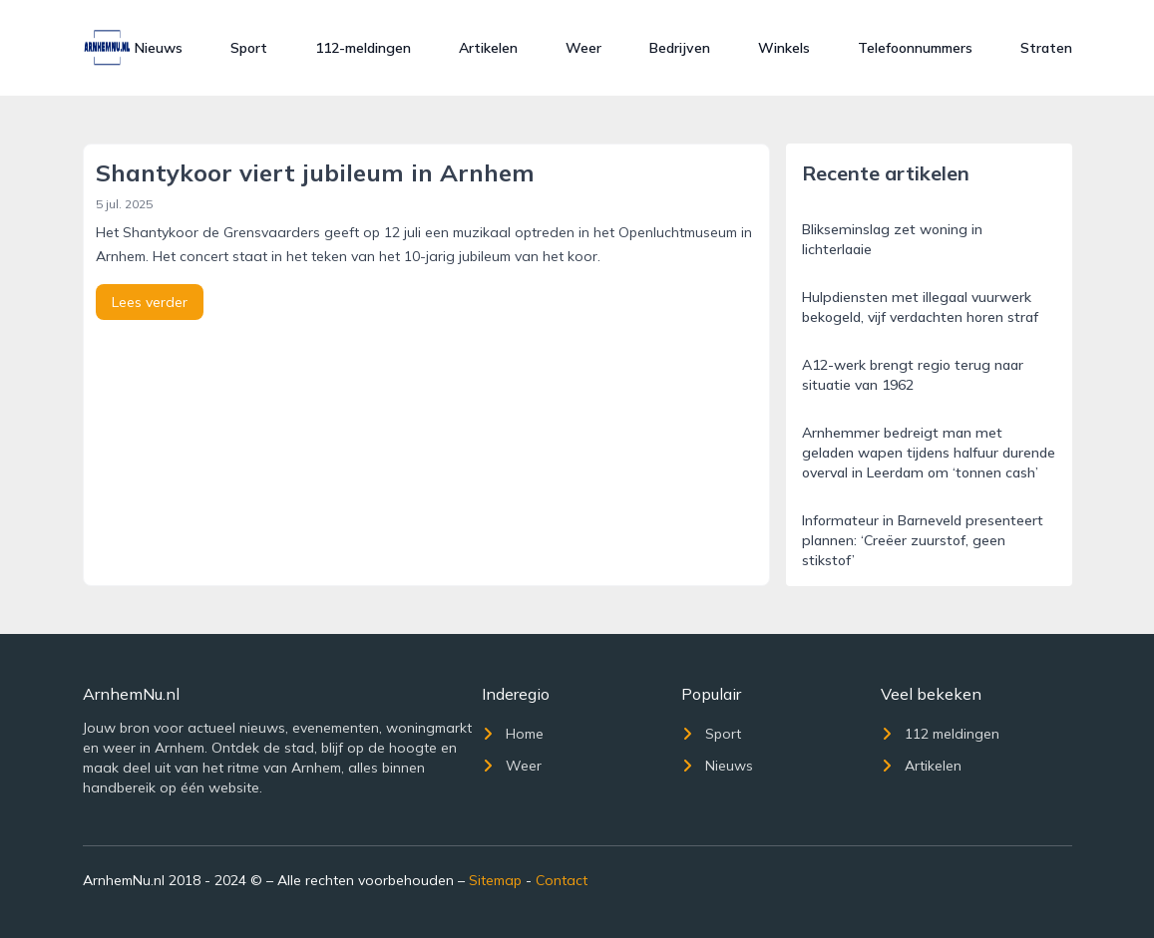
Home (513, 734)
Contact (561, 880)
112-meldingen (363, 48)
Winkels (784, 48)
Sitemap (495, 880)
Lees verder (150, 302)
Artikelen (488, 48)
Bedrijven (679, 48)
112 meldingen (940, 734)
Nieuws (159, 48)
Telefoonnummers (915, 48)
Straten (1046, 48)
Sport (248, 48)
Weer (583, 48)
